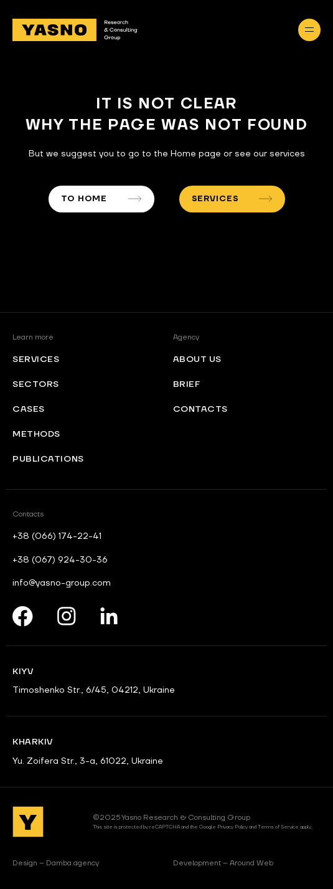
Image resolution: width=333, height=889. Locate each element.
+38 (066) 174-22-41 (56, 536)
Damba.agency (55, 863)
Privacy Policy (232, 827)
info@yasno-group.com (61, 583)
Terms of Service (278, 827)
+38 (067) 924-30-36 (60, 560)
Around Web (223, 863)
